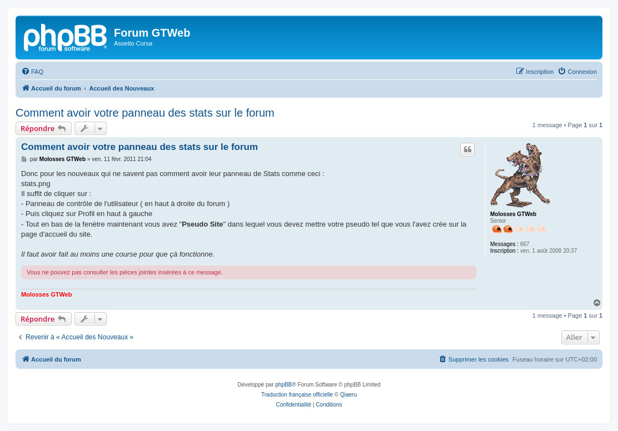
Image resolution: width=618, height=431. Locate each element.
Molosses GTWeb (513, 214)
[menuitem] (32, 71)
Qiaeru (348, 395)
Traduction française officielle (297, 395)
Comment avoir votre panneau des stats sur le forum (145, 113)
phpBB (283, 385)
